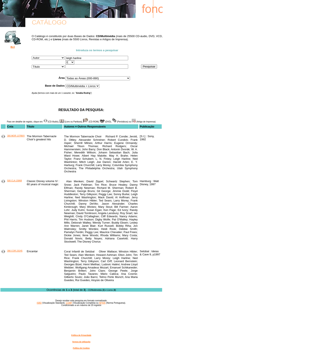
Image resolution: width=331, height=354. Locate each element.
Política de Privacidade (81, 335)
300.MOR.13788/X (16, 136)
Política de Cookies (81, 348)
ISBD (39, 303)
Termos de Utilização (81, 342)
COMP (69, 303)
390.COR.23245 (14, 251)
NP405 (102, 303)
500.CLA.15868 (14, 181)
